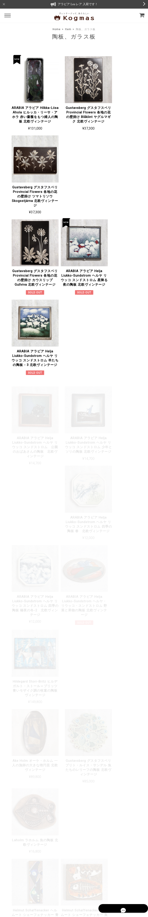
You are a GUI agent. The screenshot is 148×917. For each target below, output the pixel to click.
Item (68, 29)
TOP (35, 884)
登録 (134, 845)
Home (57, 29)
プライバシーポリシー (54, 884)
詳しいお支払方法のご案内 (120, 699)
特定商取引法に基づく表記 (85, 884)
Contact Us (62, 844)
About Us (61, 831)
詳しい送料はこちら (124, 645)
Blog (58, 838)
